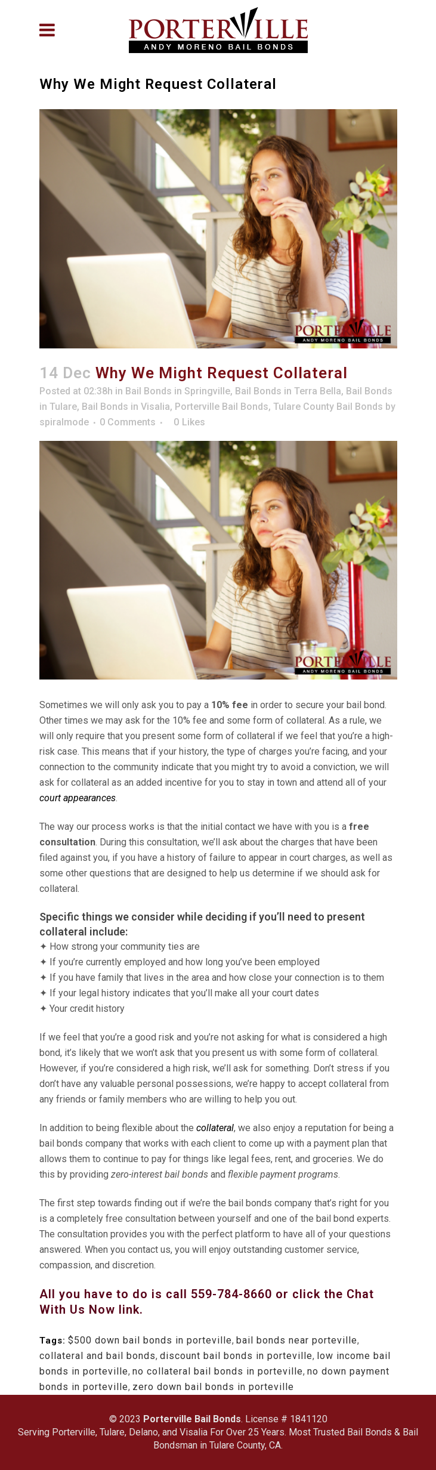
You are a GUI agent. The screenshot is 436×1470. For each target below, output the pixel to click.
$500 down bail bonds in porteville (150, 1340)
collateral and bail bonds (97, 1355)
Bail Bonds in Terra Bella (288, 391)
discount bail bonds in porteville (236, 1355)
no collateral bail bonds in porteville (217, 1371)
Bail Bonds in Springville (177, 391)
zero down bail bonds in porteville (213, 1386)
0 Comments (128, 422)
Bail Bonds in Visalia (126, 406)
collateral (215, 1128)
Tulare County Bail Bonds (328, 406)
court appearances (77, 798)
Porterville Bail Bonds (221, 406)
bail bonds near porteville (296, 1340)
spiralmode (64, 422)
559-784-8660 (233, 1294)
